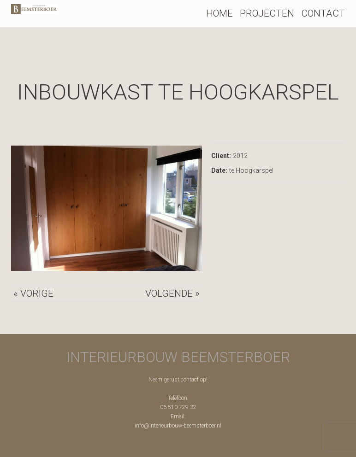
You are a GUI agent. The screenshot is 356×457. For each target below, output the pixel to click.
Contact (323, 13)
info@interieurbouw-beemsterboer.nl (178, 425)
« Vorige (33, 293)
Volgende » (172, 293)
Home (219, 13)
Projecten (267, 13)
